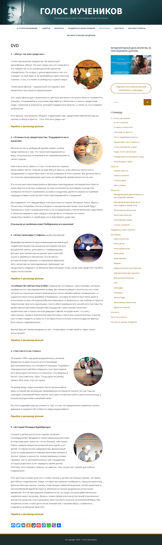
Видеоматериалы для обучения (127, 268)
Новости (46, 28)
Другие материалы (122, 307)
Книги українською (122, 248)
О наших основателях (123, 127)
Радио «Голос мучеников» (125, 152)
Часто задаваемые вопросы (126, 137)
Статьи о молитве (122, 225)
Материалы (104, 28)
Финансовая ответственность (127, 142)
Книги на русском (121, 239)
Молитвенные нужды (123, 220)
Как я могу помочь (136, 28)
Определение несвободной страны (129, 156)
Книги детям (119, 243)
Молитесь (59, 28)
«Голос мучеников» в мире (125, 147)
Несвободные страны (123, 161)
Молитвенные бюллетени (125, 210)
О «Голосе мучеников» (27, 28)
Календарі (118, 292)
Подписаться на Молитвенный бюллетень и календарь (131, 88)
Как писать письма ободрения (81, 35)
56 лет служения (121, 122)
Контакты (119, 28)
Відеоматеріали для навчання (126, 273)
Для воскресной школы (124, 278)
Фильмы (117, 263)
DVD (116, 283)
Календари (118, 288)
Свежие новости (121, 170)
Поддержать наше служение (81, 28)
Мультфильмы (120, 258)
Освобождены (120, 180)
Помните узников (121, 175)
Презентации (119, 297)
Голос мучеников (81, 11)
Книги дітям (119, 253)
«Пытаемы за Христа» (123, 132)
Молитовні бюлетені (123, 215)
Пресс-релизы (120, 185)
